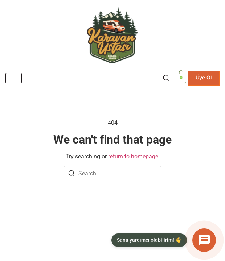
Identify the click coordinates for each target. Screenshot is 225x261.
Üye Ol (204, 77)
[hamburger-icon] (13, 78)
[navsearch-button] (166, 78)
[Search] (71, 174)
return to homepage (133, 156)
